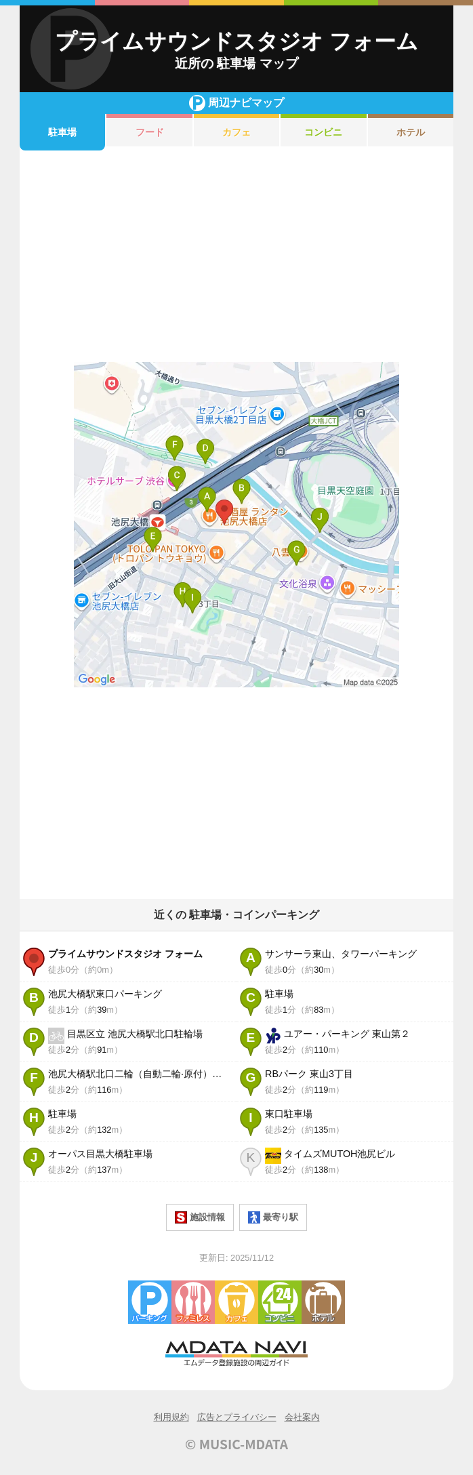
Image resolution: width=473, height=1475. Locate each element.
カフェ (236, 132)
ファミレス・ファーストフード (193, 1302)
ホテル (410, 132)
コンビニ (323, 132)
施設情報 (200, 1217)
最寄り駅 (273, 1217)
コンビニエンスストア (280, 1302)
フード (150, 132)
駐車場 (62, 132)
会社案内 (302, 1417)
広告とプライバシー (236, 1417)
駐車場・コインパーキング (149, 1302)
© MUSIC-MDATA (236, 1443)
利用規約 (171, 1417)
